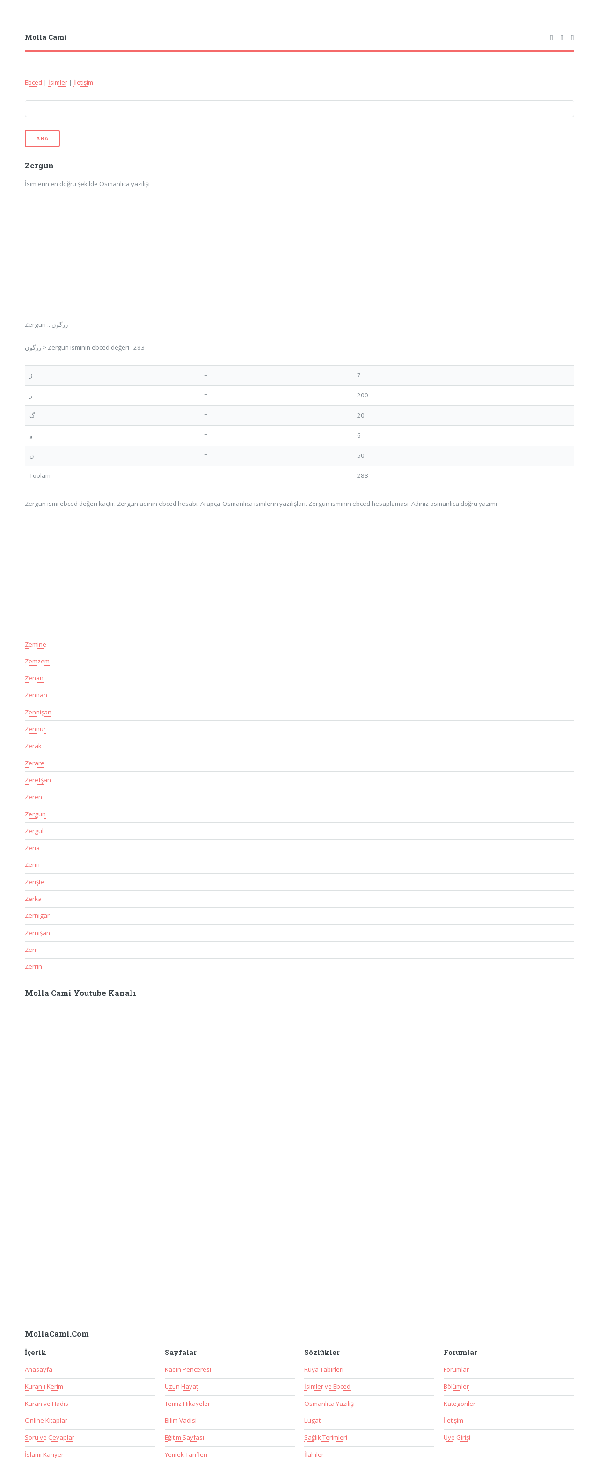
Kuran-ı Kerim (44, 1386)
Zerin (32, 864)
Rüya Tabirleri (323, 1369)
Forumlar (456, 1369)
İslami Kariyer (44, 1454)
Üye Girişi (457, 1437)
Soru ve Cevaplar (49, 1437)
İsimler (57, 82)
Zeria (32, 847)
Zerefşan (38, 780)
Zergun (35, 814)
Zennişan (38, 712)
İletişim (83, 82)
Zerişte (34, 882)
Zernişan (37, 933)
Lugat (312, 1420)
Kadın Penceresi (188, 1369)
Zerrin (33, 966)
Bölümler (456, 1386)
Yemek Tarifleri (186, 1454)
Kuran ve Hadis (46, 1403)
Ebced (33, 82)
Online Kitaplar (46, 1420)
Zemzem (37, 661)
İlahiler (314, 1454)
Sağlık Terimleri (325, 1437)
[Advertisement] (147, 260)
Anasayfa (38, 1369)
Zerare (34, 763)
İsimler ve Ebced (327, 1386)
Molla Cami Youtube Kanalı (80, 993)
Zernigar (37, 915)
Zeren (33, 796)
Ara (42, 138)
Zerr (31, 949)
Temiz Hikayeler (187, 1403)
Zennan (36, 695)
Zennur (35, 729)
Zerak (33, 746)
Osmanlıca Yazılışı (329, 1403)
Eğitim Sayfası (184, 1437)
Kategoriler (459, 1403)
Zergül (34, 831)
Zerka (33, 898)
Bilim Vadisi (181, 1420)
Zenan (34, 678)
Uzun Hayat (181, 1386)
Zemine (35, 644)
